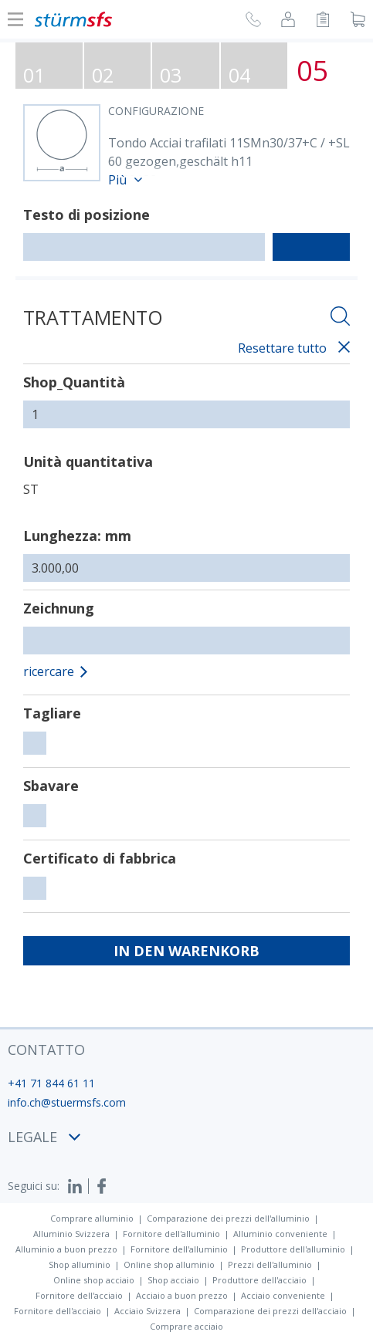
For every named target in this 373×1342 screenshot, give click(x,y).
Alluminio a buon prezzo (66, 1249)
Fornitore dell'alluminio (171, 1233)
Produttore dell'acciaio (259, 1280)
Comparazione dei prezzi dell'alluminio (228, 1218)
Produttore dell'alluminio (293, 1249)
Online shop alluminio (169, 1264)
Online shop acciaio (93, 1280)
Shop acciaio (173, 1280)
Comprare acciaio (186, 1326)
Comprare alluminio (92, 1218)
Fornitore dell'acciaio (79, 1295)
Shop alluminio (79, 1264)
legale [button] (44, 1136)
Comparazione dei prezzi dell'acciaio (270, 1311)
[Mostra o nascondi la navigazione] (15, 19)
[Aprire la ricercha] (340, 318)
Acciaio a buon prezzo (182, 1295)
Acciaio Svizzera (147, 1311)
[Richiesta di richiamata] (253, 22)
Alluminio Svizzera (71, 1233)
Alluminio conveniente (280, 1233)
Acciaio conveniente (283, 1295)
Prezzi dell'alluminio (270, 1264)
